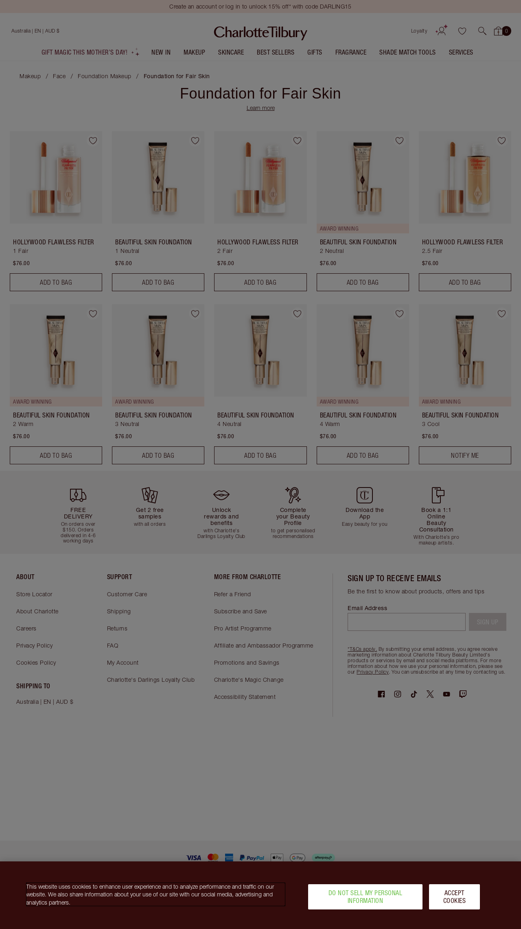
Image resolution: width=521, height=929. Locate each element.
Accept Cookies (454, 899)
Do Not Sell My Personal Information (365, 899)
